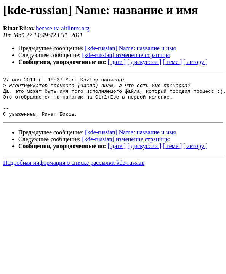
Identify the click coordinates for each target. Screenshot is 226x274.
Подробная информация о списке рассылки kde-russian (73, 170)
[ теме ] (172, 62)
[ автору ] (195, 62)
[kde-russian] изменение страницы (126, 55)
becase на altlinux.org (62, 28)
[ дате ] (116, 62)
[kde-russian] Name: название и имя (130, 48)
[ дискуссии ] (144, 62)
